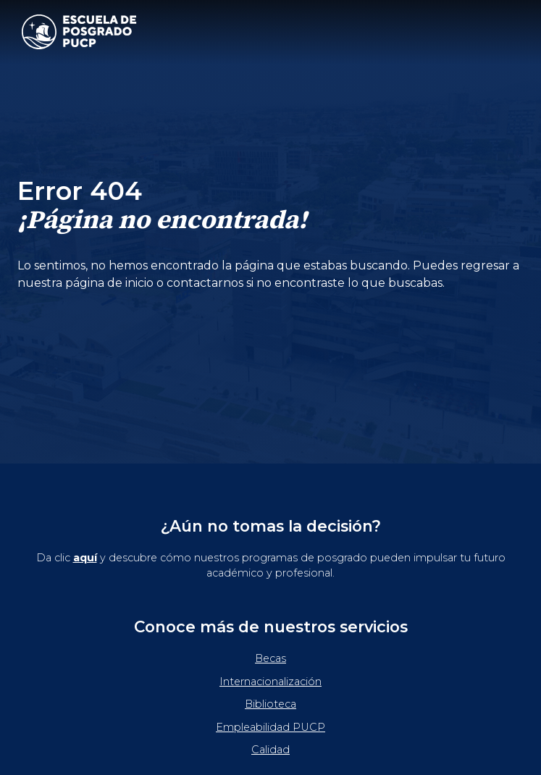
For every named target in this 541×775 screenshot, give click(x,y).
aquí (85, 557)
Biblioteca (270, 704)
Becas (270, 658)
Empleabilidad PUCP (270, 727)
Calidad (270, 749)
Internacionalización (270, 681)
